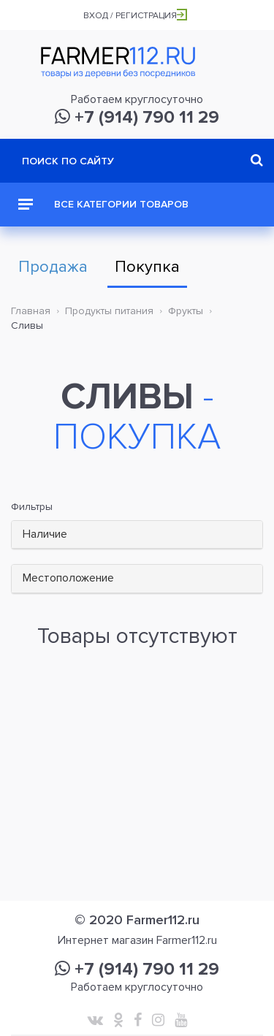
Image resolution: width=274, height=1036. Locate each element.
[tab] (137, 535)
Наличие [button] (45, 534)
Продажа (53, 267)
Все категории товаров (103, 204)
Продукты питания (109, 311)
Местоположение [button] (68, 578)
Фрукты (185, 311)
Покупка (147, 267)
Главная (30, 311)
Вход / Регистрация (135, 15)
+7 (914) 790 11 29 (137, 117)
